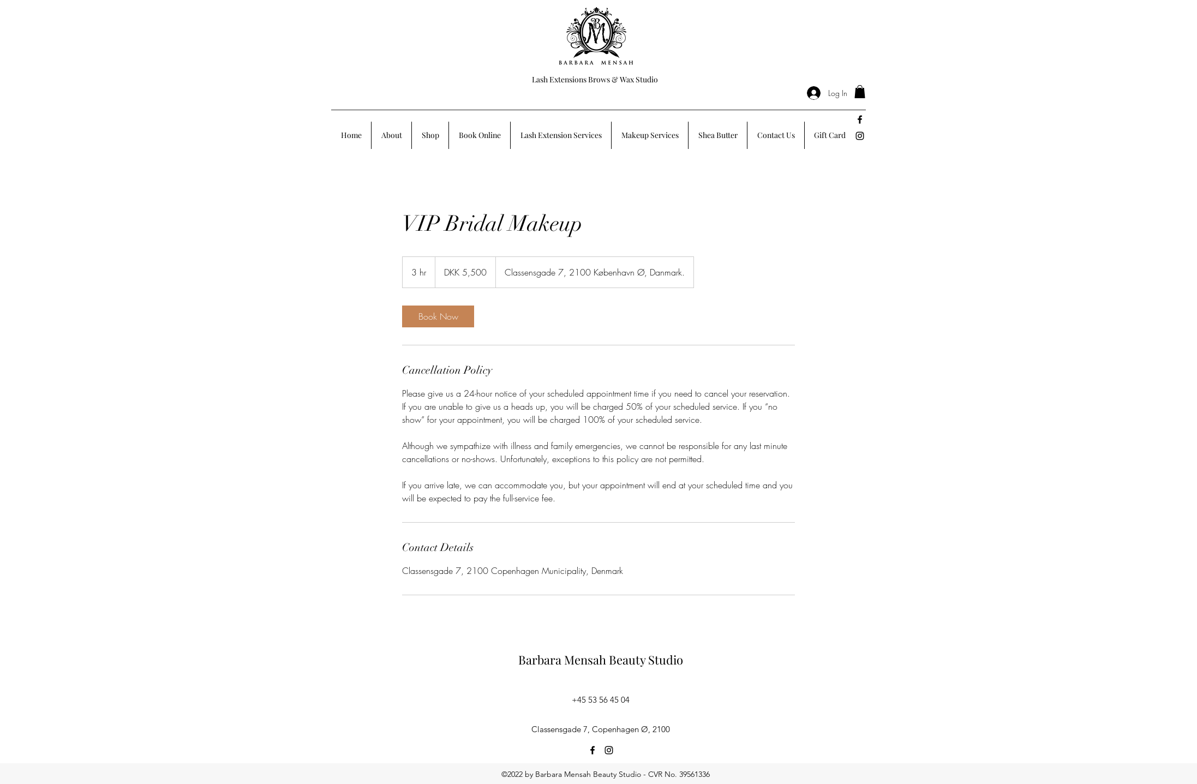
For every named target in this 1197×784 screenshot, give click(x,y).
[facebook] (859, 119)
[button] (859, 91)
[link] (438, 316)
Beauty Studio (646, 659)
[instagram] (859, 135)
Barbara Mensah (563, 659)
